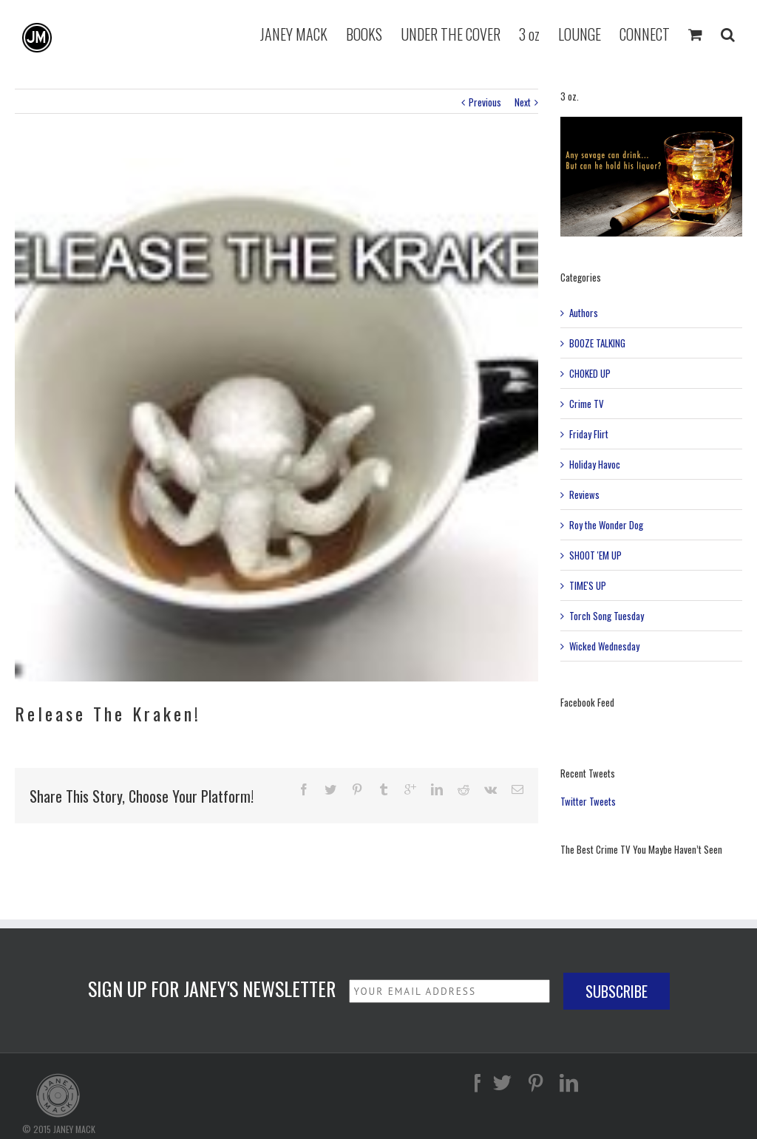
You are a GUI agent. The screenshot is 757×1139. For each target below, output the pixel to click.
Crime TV (586, 403)
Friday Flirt (588, 433)
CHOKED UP (590, 373)
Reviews (584, 494)
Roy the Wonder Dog (606, 524)
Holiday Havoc (594, 464)
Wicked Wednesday (604, 646)
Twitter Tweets (588, 801)
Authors (583, 312)
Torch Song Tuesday (606, 615)
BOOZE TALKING (597, 343)
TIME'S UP (587, 585)
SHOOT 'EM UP (595, 555)
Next (523, 102)
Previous (485, 102)
